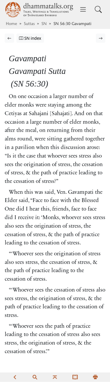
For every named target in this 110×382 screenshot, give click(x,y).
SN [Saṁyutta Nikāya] (44, 24)
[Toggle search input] (98, 9)
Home (11, 24)
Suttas (29, 24)
